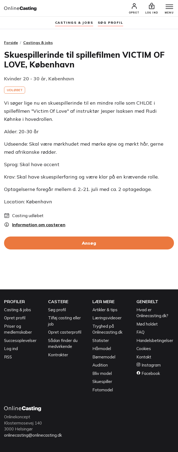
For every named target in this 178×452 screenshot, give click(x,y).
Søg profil (57, 309)
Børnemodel (103, 356)
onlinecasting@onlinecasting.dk (33, 435)
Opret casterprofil (64, 332)
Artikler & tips (104, 309)
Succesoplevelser (20, 340)
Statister (100, 340)
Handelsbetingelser (154, 340)
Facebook (148, 373)
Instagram (148, 365)
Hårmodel (101, 348)
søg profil (110, 22)
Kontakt (143, 356)
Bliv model (102, 373)
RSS (8, 356)
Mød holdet (147, 324)
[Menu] (169, 7)
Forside (11, 42)
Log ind (11, 348)
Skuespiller (102, 381)
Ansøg (89, 243)
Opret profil (14, 317)
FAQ (140, 332)
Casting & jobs (17, 309)
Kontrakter (58, 354)
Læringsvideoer (107, 317)
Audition (100, 365)
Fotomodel (102, 389)
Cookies (143, 348)
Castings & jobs (74, 22)
